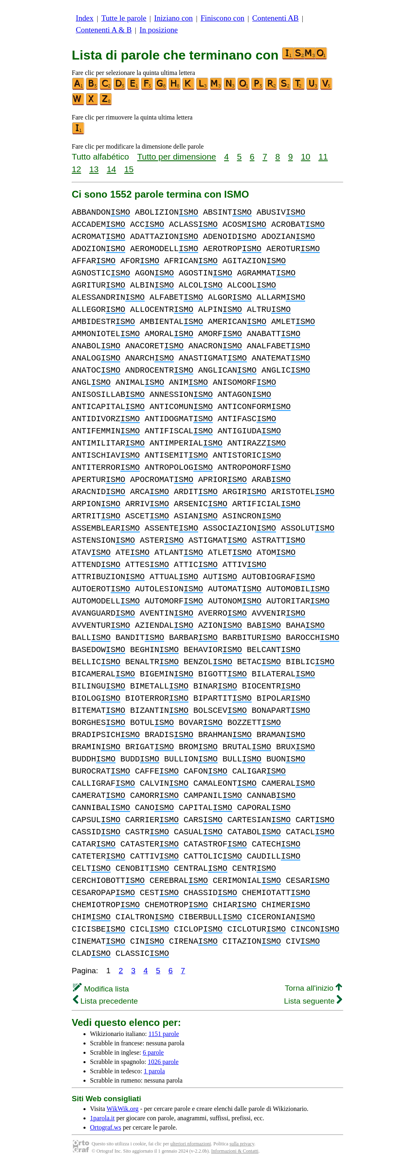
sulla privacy (241, 1144)
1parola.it (102, 1118)
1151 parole (163, 1033)
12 (76, 169)
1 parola (154, 1071)
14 (111, 169)
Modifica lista (101, 989)
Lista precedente (105, 1001)
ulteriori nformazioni (190, 1144)
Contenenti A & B (104, 30)
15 (128, 169)
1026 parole (163, 1061)
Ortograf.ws (105, 1127)
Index (85, 18)
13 (93, 169)
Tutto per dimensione (176, 156)
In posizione (158, 30)
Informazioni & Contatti (235, 1151)
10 (305, 156)
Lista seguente (313, 1001)
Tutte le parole (123, 18)
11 (323, 156)
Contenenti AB (275, 18)
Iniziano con (173, 18)
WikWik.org (123, 1108)
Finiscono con (222, 18)
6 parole (153, 1052)
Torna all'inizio (313, 988)
